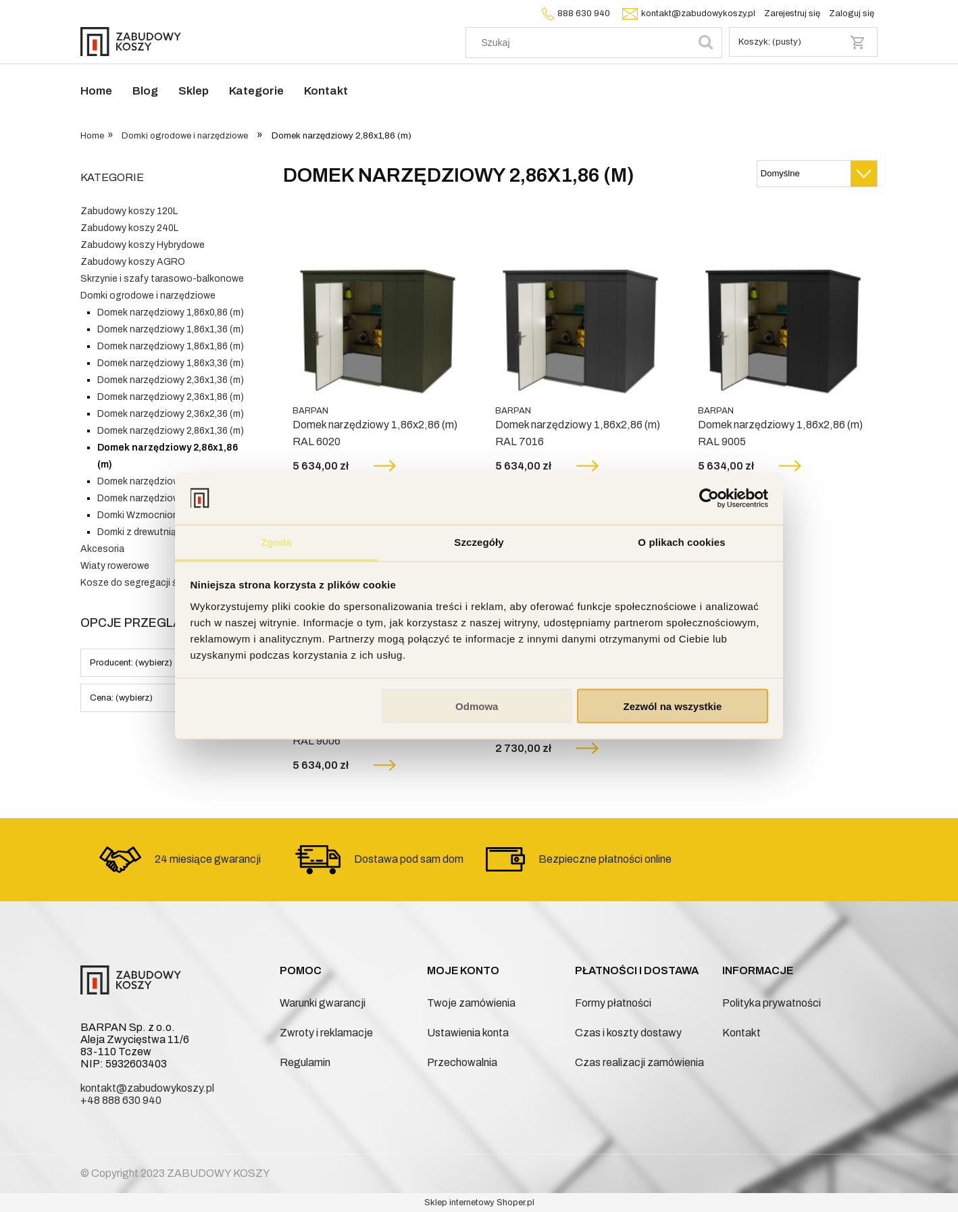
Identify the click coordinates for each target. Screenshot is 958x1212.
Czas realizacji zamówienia (639, 1062)
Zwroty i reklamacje (326, 1032)
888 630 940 (574, 13)
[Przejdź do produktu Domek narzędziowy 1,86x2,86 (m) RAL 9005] (783, 311)
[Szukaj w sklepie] (581, 42)
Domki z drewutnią (136, 532)
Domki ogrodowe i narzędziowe (148, 296)
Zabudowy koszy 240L (129, 228)
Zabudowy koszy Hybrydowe (142, 245)
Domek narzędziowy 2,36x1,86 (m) (170, 397)
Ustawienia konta (468, 1032)
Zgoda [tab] (276, 541)
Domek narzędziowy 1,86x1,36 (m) (170, 329)
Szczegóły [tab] (478, 541)
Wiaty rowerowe (114, 566)
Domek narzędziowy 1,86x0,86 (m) (170, 312)
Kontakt (741, 1032)
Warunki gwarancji (322, 1003)
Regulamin (305, 1062)
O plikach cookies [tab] (681, 541)
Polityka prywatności (771, 1003)
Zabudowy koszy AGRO (132, 262)
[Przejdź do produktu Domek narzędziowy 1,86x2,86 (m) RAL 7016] (580, 311)
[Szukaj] (706, 42)
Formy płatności (613, 1003)
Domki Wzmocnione (140, 515)
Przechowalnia (462, 1062)
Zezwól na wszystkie (672, 706)
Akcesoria (102, 549)
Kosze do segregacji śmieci (139, 583)
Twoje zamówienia (471, 1003)
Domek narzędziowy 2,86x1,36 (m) (170, 431)
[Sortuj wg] (817, 173)
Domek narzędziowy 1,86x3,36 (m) (170, 363)
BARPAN (310, 410)
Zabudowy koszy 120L (129, 211)
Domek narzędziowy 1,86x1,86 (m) (170, 346)
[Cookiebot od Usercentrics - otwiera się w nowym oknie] (709, 498)
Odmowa (476, 706)
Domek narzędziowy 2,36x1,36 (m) (170, 380)
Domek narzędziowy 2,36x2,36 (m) (170, 414)
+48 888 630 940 (120, 1100)
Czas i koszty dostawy (628, 1032)
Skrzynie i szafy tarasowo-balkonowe (162, 279)
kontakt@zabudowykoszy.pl (687, 13)
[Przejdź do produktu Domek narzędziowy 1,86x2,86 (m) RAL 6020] (378, 311)
